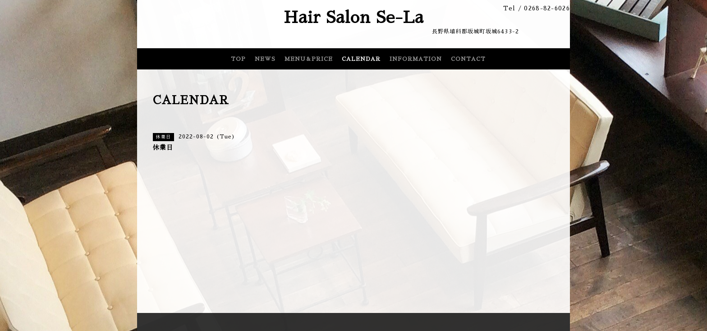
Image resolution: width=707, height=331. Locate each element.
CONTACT (468, 59)
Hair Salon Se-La (354, 17)
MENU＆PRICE (309, 59)
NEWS (265, 59)
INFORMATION (416, 59)
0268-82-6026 (547, 8)
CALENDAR (361, 59)
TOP (238, 59)
